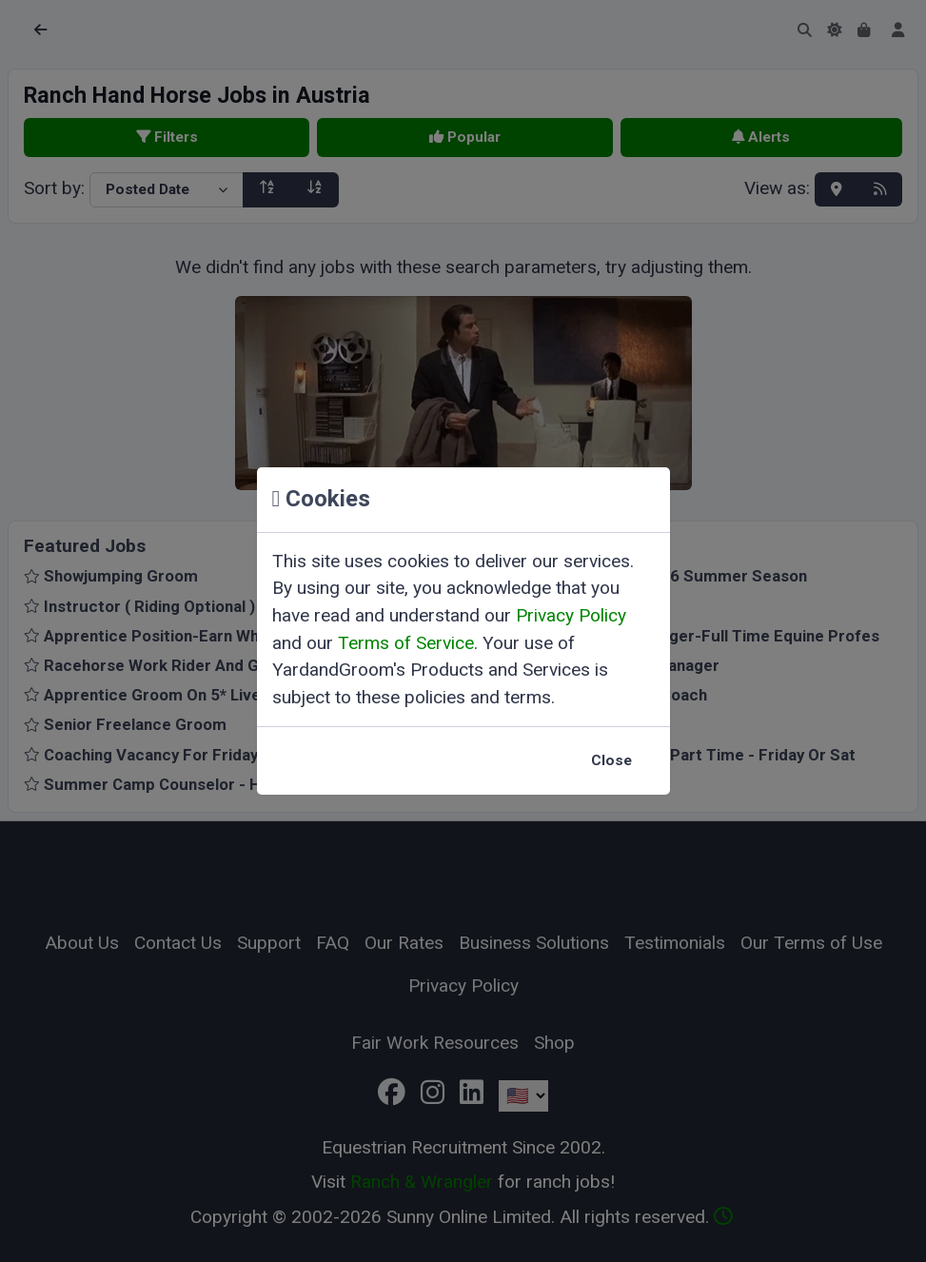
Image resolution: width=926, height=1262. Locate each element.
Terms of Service (406, 643)
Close (611, 760)
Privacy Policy (571, 615)
